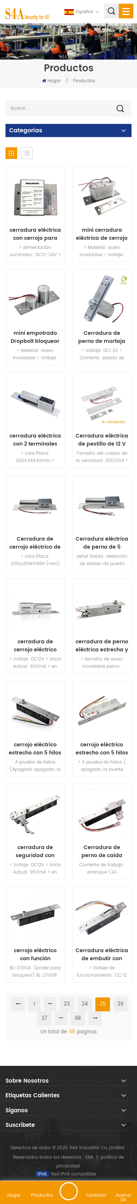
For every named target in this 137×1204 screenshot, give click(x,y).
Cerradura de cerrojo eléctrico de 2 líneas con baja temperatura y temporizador (35, 543)
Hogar (51, 80)
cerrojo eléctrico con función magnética (35, 955)
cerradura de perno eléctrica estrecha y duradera (102, 646)
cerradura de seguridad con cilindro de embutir (35, 852)
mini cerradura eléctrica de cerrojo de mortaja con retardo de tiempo (102, 234)
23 (67, 1004)
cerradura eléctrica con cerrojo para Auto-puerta (35, 234)
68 (78, 1018)
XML (89, 1157)
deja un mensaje (69, 1191)
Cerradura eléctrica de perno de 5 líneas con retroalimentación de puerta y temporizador (102, 543)
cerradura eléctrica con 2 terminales (35, 440)
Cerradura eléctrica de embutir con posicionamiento (102, 955)
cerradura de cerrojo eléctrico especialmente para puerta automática (35, 646)
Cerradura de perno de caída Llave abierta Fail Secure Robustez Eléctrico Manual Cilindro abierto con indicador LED (102, 852)
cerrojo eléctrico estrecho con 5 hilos (35, 749)
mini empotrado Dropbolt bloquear (35, 337)
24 (85, 1004)
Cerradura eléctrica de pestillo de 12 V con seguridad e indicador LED (102, 440)
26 (120, 1004)
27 (44, 1018)
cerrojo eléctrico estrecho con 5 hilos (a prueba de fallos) (102, 749)
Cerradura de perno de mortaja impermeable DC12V (101, 337)
